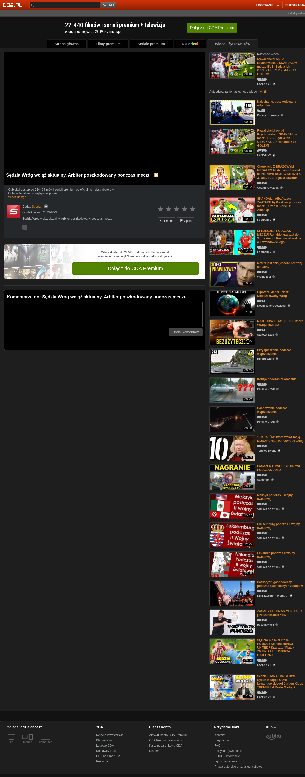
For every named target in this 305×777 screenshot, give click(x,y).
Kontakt (219, 735)
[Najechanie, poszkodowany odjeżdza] (232, 112)
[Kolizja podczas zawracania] (232, 390)
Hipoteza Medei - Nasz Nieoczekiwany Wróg (273, 294)
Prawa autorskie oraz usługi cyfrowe (238, 766)
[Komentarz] (105, 314)
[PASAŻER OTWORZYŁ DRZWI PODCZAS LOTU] (232, 477)
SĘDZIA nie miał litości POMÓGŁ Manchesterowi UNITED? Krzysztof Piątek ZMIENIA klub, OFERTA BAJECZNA (275, 647)
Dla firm (154, 751)
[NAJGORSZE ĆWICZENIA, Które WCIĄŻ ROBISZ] (232, 332)
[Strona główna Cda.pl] (13, 5)
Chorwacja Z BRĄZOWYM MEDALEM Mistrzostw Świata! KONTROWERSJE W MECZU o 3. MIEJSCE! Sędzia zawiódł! (279, 172)
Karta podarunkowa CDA (165, 745)
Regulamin (221, 740)
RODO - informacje (227, 756)
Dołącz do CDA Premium (135, 268)
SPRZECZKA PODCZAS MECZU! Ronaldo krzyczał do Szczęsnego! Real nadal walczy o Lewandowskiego (279, 236)
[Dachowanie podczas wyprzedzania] (232, 419)
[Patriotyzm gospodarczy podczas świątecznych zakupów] (232, 593)
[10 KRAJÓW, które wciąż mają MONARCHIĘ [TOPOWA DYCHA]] (232, 448)
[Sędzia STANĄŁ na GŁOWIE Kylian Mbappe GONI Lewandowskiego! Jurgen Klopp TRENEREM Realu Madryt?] (232, 687)
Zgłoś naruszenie (225, 761)
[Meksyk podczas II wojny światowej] (232, 506)
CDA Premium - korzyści (165, 740)
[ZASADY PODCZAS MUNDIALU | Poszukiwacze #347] (232, 622)
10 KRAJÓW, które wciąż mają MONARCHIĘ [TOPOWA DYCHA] (280, 439)
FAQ (217, 745)
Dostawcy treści (106, 751)
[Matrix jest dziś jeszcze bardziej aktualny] (232, 274)
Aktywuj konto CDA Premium (168, 735)
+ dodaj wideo (296, 13)
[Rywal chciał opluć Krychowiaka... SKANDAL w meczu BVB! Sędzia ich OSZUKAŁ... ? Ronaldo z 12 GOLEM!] (232, 65)
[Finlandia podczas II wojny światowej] (232, 564)
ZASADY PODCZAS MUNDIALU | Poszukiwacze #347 (279, 613)
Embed (167, 221)
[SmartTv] (32, 745)
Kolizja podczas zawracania (276, 379)
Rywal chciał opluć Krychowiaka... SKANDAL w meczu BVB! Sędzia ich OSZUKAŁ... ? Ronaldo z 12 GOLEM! (277, 66)
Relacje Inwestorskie (110, 735)
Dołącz (212, 28)
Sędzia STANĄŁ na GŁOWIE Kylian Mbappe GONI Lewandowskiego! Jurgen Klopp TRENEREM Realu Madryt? (280, 681)
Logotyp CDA (105, 745)
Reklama (102, 761)
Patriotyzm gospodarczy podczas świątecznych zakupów (280, 584)
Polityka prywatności (228, 751)
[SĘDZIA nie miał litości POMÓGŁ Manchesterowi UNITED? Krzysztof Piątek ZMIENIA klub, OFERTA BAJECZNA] (232, 651)
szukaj (109, 5)
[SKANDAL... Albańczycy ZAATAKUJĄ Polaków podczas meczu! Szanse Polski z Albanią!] (232, 209)
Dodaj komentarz (185, 332)
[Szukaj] (65, 5)
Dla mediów (104, 740)
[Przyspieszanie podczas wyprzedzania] (232, 361)
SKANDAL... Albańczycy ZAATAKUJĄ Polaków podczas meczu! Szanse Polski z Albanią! (279, 204)
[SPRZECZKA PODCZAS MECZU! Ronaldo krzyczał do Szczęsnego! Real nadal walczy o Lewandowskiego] (232, 241)
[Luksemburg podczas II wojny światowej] (232, 535)
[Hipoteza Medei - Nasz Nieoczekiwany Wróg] (232, 303)
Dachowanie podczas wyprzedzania (272, 410)
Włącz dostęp (17, 197)
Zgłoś (186, 221)
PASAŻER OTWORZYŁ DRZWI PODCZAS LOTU (278, 468)
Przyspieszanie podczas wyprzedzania (274, 352)
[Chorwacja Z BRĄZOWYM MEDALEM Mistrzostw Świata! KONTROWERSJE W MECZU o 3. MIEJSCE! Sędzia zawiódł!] (232, 177)
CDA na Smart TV (108, 756)
